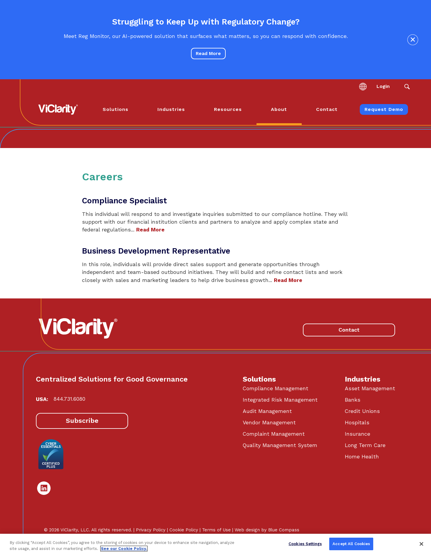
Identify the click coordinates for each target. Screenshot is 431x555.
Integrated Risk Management (280, 400)
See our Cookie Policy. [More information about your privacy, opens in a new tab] (124, 548)
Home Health (362, 457)
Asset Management (370, 388)
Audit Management (267, 411)
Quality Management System (280, 445)
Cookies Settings (305, 544)
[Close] (421, 544)
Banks (352, 400)
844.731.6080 (69, 399)
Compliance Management (275, 388)
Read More (208, 53)
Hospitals (357, 423)
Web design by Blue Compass (267, 530)
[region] (215, 544)
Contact (349, 330)
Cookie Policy (183, 530)
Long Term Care (365, 445)
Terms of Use (216, 530)
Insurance (357, 434)
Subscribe (82, 420)
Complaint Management (274, 434)
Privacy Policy (151, 530)
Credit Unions (362, 411)
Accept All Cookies (351, 544)
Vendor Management (269, 423)
